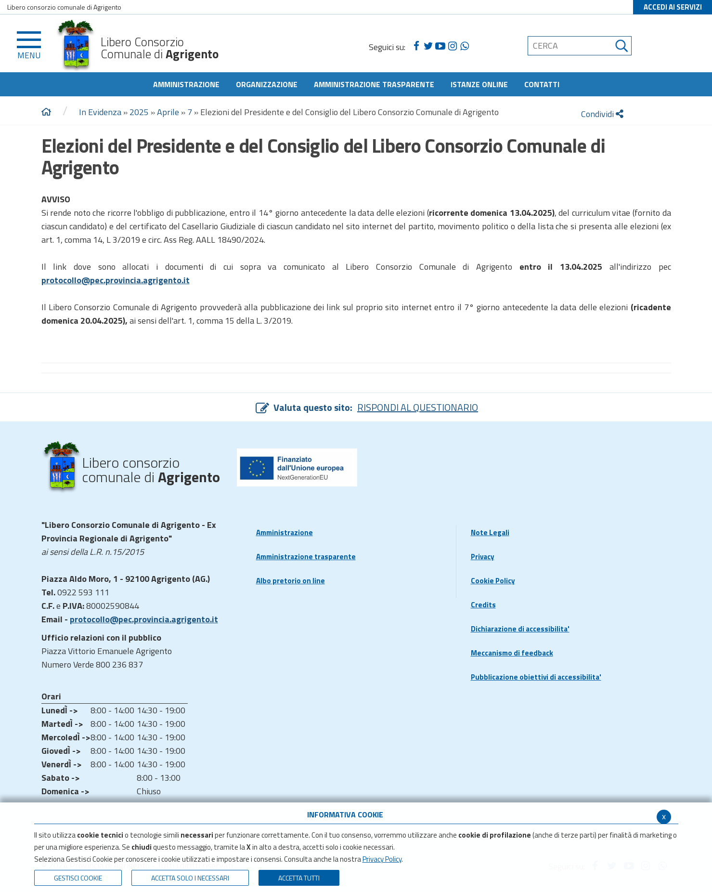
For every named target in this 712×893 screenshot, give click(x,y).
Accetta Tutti (299, 878)
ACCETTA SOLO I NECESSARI (190, 878)
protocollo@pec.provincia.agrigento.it (144, 619)
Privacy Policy (381, 859)
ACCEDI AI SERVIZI (673, 7)
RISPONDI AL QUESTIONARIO (417, 407)
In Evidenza (100, 111)
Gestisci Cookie (78, 878)
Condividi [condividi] (602, 113)
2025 (139, 111)
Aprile (168, 111)
